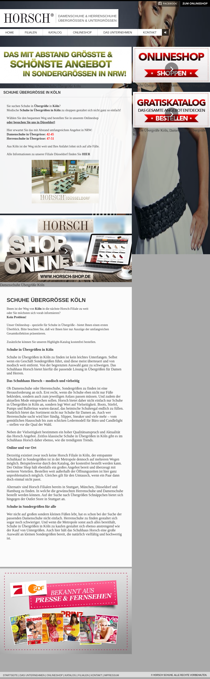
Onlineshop (55, 675)
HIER (86, 154)
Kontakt (96, 675)
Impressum (111, 675)
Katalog (70, 675)
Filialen (83, 675)
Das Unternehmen (32, 675)
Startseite (10, 675)
